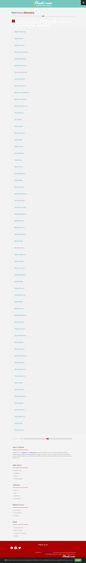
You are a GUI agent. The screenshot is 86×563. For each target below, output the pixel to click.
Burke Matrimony (19, 153)
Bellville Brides (19, 301)
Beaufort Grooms (19, 45)
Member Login (17, 470)
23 (47, 438)
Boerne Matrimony (20, 376)
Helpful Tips (17, 495)
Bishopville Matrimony (21, 72)
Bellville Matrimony (20, 295)
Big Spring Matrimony (21, 355)
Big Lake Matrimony (20, 335)
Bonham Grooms (19, 409)
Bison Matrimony (19, 113)
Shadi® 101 (17, 473)
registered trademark (47, 552)
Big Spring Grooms (20, 369)
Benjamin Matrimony (20, 315)
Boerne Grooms (19, 389)
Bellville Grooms (19, 308)
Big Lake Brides (19, 342)
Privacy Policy (17, 513)
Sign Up (16, 476)
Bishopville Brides (20, 79)
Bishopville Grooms (20, 86)
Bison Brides (18, 119)
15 (29, 438)
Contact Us (16, 515)
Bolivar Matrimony (20, 173)
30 (64, 438)
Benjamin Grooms (20, 328)
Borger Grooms (19, 430)
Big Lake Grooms (20, 349)
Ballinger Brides (19, 221)
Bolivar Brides (18, 180)
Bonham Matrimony (20, 396)
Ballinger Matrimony (20, 214)
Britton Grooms (19, 146)
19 (38, 438)
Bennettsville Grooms (21, 65)
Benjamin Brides (19, 322)
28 (59, 438)
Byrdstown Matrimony (21, 194)
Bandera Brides (19, 241)
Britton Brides (18, 140)
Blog (15, 493)
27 (57, 438)
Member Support (18, 478)
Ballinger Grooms (20, 227)
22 (45, 438)
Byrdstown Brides (20, 200)
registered (24, 452)
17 (33, 438)
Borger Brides (19, 423)
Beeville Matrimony (20, 274)
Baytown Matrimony (20, 254)
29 (61, 438)
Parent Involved (18, 530)
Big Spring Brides (19, 362)
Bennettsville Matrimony (21, 52)
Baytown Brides (19, 261)
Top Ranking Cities (18, 527)
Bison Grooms (19, 126)
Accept (78, 560)
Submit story (17, 498)
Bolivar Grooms (19, 187)
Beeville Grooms (19, 288)
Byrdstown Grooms (20, 207)
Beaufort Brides (19, 38)
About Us (16, 490)
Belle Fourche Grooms (21, 106)
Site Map (16, 536)
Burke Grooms (19, 167)
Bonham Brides (19, 403)
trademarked (32, 452)
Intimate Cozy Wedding (20, 533)
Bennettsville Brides (20, 59)
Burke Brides (18, 160)
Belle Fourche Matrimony (22, 92)
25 (52, 438)
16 (31, 438)
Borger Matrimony (20, 416)
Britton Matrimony (20, 133)
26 (54, 438)
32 (68, 438)
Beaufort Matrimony (20, 32)
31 (66, 438)
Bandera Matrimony (20, 234)
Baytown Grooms (20, 268)
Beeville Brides (19, 281)
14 (26, 438)
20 (40, 438)
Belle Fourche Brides (21, 99)
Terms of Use (17, 510)
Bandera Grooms (19, 247)
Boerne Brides (19, 382)
